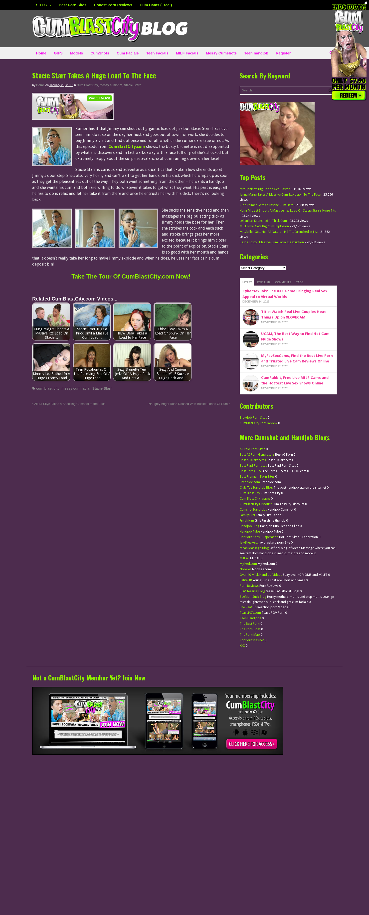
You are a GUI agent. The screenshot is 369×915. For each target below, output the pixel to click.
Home (41, 53)
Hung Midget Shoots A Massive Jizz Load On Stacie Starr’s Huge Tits (288, 210)
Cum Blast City (87, 85)
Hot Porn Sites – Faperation (259, 537)
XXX (242, 645)
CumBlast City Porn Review (258, 423)
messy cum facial (75, 388)
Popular (263, 282)
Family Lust (247, 515)
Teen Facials (157, 53)
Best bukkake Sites (253, 460)
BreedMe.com (250, 482)
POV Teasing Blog (252, 591)
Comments (283, 282)
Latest (247, 282)
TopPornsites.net (252, 640)
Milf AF (244, 558)
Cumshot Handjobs (253, 509)
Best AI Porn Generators (257, 454)
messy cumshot (111, 85)
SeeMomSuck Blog (253, 597)
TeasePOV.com (250, 612)
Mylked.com (248, 564)
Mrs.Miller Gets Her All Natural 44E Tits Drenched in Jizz (279, 232)
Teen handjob (256, 53)
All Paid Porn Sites (252, 449)
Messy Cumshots (221, 53)
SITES (41, 5)
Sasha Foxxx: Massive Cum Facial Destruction (272, 242)
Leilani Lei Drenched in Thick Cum (263, 221)
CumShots (99, 53)
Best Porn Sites (72, 5)
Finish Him (247, 520)
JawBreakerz (249, 542)
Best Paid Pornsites (253, 465)
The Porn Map (250, 634)
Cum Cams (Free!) (156, 5)
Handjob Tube (250, 531)
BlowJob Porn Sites (253, 417)
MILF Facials (187, 53)
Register (283, 53)
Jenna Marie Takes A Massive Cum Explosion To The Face (280, 194)
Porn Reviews (249, 586)
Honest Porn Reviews (113, 5)
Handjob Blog (249, 526)
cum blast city (47, 388)
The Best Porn (250, 623)
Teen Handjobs (250, 618)
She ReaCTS (248, 607)
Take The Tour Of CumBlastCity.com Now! (130, 276)
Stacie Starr (132, 85)
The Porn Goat (250, 629)
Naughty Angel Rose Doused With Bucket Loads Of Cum (189, 404)
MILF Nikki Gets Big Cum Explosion (264, 226)
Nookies (245, 569)
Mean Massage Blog (254, 548)
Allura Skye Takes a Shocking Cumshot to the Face (69, 404)
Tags (299, 282)
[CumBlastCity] (73, 116)
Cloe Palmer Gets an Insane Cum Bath (266, 205)
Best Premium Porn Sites (257, 476)
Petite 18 (246, 580)
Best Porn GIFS (250, 471)
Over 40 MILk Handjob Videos (261, 575)
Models (76, 53)
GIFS (58, 53)
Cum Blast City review (255, 498)
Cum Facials (128, 53)
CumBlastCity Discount (256, 504)
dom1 (40, 85)
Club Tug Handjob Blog (256, 487)
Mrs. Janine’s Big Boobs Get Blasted (265, 189)
